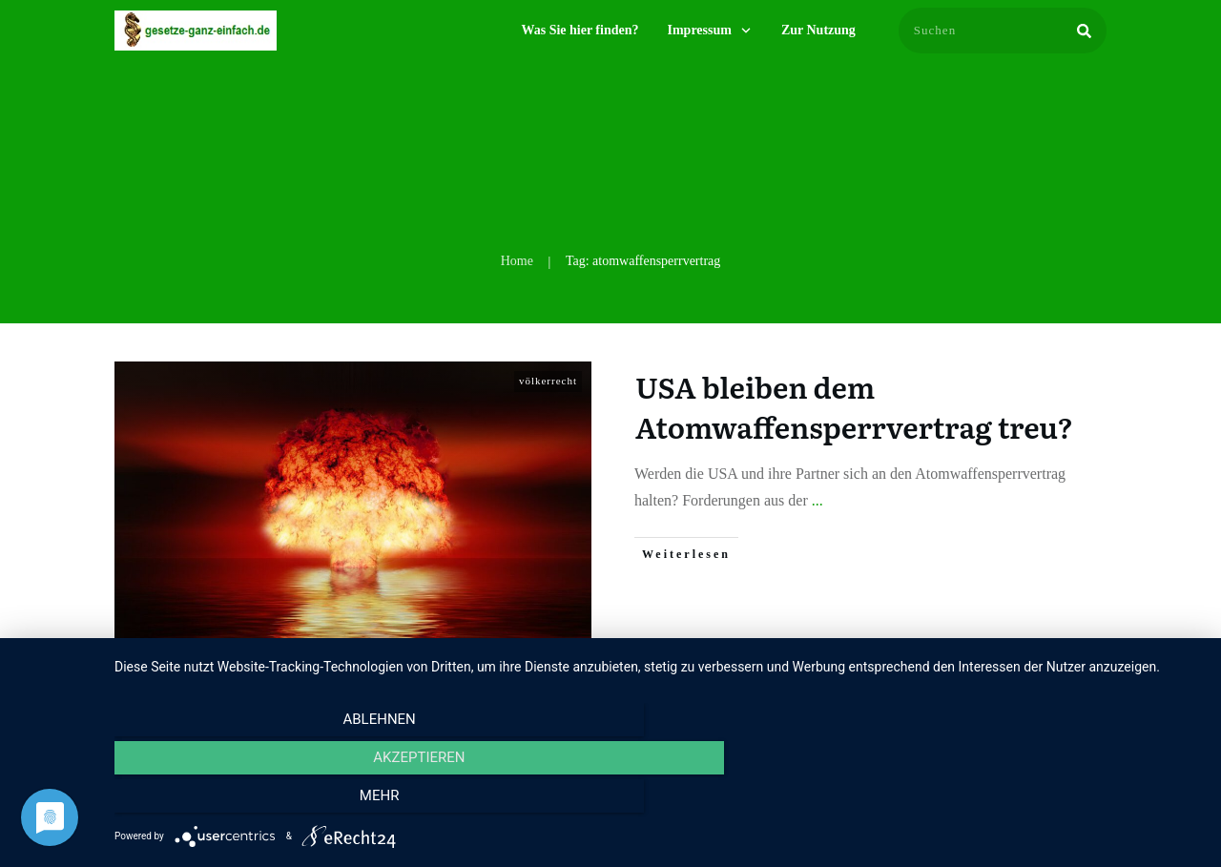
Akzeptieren (658, 801)
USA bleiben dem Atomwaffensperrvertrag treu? (854, 406)
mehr (1039, 801)
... (817, 500)
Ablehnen (277, 801)
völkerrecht (548, 380)
